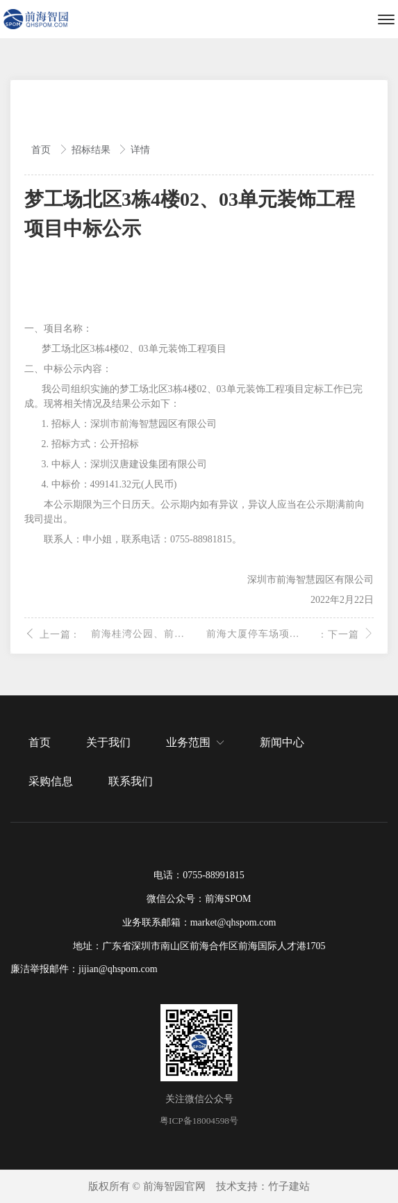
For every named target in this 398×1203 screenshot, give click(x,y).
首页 (42, 150)
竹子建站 (289, 1186)
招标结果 (92, 150)
